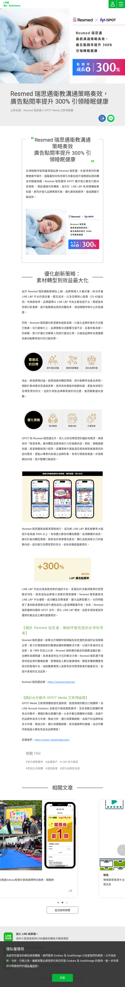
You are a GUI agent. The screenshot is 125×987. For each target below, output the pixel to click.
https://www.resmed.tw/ (61, 682)
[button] (58, 902)
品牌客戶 (52, 761)
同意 (62, 977)
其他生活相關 (35, 768)
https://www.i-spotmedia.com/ (52, 739)
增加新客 (52, 768)
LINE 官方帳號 (70, 761)
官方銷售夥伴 (35, 761)
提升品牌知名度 (71, 768)
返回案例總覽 (62, 910)
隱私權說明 (30, 966)
